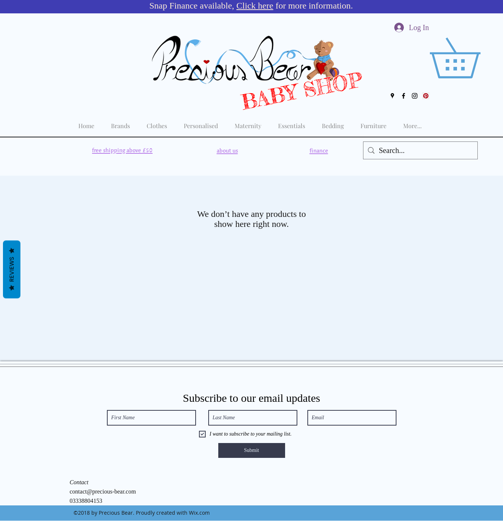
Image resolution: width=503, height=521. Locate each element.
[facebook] (403, 96)
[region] (122, 150)
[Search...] (420, 150)
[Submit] (251, 450)
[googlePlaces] (392, 96)
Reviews (11, 269)
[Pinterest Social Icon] (425, 96)
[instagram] (414, 96)
